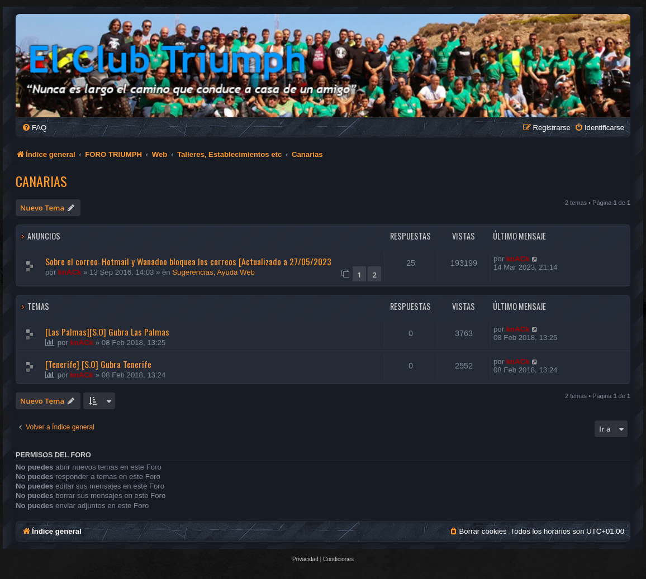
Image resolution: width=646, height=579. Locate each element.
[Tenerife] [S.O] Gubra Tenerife (98, 364)
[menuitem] (34, 127)
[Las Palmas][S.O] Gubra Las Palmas (107, 331)
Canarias (41, 181)
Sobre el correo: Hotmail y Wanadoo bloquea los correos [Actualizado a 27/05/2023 (188, 261)
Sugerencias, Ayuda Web (213, 272)
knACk (70, 272)
